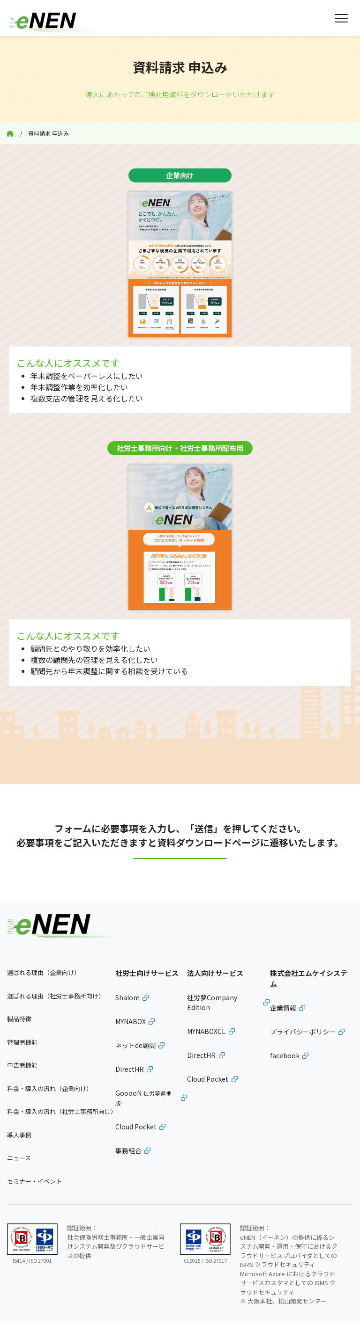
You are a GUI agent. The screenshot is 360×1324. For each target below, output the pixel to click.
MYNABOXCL (206, 1032)
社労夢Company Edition (212, 1003)
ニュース (19, 1159)
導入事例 (19, 1136)
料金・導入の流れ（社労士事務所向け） (61, 1113)
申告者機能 (22, 1066)
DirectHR (129, 1070)
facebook (285, 1057)
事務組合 (128, 1152)
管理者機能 (22, 1043)
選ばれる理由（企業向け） (43, 974)
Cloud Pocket (136, 1128)
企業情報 (283, 1009)
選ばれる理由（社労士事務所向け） (56, 997)
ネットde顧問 (135, 1046)
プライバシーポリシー (303, 1033)
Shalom (127, 999)
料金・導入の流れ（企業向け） (49, 1089)
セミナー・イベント (34, 1182)
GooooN (143, 1099)
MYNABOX (130, 1022)
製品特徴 (19, 1020)
